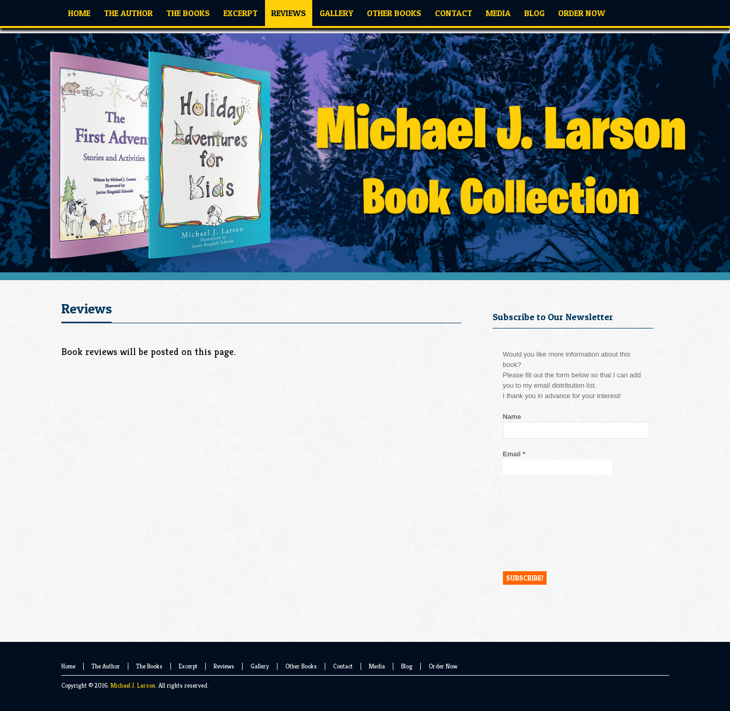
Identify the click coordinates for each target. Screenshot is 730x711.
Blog (407, 666)
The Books (149, 666)
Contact (343, 666)
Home (68, 666)
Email (514, 454)
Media (377, 666)
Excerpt (188, 666)
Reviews (224, 666)
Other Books (301, 666)
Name (512, 416)
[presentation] (545, 522)
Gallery (259, 666)
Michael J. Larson (133, 685)
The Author (105, 666)
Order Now (443, 666)
